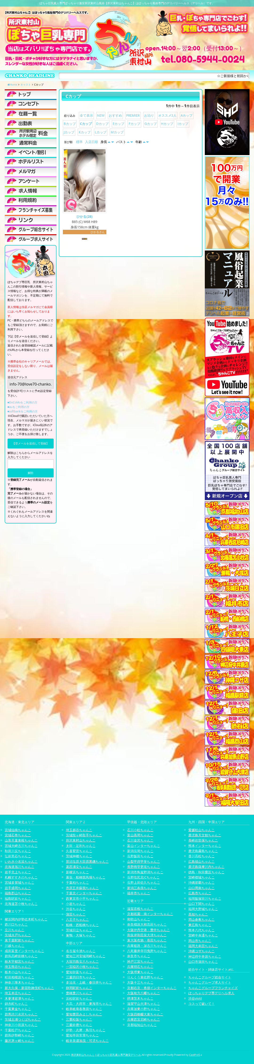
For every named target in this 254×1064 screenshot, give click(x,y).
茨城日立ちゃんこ (79, 930)
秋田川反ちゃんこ (18, 851)
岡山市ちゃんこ (199, 940)
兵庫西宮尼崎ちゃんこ (143, 1019)
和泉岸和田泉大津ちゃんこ (147, 935)
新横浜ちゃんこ (77, 872)
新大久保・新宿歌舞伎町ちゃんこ (29, 988)
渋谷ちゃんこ (76, 909)
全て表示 (86, 115)
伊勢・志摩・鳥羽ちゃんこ (85, 1030)
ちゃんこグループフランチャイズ (213, 988)
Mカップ (117, 132)
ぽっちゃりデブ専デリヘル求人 (211, 993)
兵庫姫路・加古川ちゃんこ (147, 945)
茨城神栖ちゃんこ (79, 856)
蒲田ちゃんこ (76, 914)
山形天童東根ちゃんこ (21, 840)
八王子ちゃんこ (77, 919)
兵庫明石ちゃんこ (140, 966)
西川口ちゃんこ (16, 924)
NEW (101, 115)
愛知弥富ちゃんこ (79, 972)
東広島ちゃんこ (199, 925)
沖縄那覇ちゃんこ (201, 882)
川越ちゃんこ (14, 945)
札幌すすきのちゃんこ (21, 877)
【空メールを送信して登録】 (30, 443)
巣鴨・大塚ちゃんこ (81, 935)
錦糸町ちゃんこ (16, 1003)
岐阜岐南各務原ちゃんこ (84, 1008)
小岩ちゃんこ (76, 903)
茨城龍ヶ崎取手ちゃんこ (84, 835)
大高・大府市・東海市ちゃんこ (89, 1003)
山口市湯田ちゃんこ (203, 961)
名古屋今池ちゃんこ (81, 951)
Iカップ (182, 123)
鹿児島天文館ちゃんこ (204, 835)
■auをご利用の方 (18, 407)
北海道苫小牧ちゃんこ (21, 903)
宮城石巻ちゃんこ (18, 835)
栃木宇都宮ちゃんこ (19, 961)
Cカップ (86, 123)
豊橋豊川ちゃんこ (79, 993)
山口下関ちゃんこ (201, 903)
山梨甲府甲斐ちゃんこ (143, 861)
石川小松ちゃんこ (140, 830)
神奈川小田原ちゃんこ (21, 1025)
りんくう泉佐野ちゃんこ (145, 977)
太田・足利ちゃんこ (81, 845)
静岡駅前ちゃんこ (79, 988)
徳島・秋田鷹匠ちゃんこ (206, 872)
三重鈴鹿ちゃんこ (79, 1025)
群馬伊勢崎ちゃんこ (19, 1035)
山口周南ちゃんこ (201, 888)
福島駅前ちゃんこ (18, 898)
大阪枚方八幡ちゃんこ (143, 993)
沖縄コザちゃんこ (201, 951)
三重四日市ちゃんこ (81, 977)
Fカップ (134, 123)
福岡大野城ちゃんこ (203, 909)
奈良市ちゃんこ (138, 956)
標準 (79, 142)
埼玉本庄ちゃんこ (18, 993)
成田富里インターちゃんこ (24, 951)
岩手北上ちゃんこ (18, 872)
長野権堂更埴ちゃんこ (143, 866)
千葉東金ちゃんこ (18, 1008)
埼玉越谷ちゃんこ (79, 830)
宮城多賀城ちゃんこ (19, 882)
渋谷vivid (195, 998)
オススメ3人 (167, 115)
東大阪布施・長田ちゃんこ (147, 940)
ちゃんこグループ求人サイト (209, 982)
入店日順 (91, 142)
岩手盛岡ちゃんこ (18, 888)
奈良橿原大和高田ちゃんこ (147, 924)
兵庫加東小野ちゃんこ (143, 1008)
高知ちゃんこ (198, 914)
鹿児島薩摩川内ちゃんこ (206, 866)
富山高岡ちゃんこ (140, 835)
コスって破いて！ (201, 1003)
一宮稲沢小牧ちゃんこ (82, 966)
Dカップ (102, 123)
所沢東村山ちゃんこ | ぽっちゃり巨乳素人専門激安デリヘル (106, 1054)
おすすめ (115, 115)
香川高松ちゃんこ (201, 856)
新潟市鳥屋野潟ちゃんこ (145, 872)
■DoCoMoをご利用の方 (23, 402)
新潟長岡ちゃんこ (140, 851)
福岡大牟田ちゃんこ (203, 946)
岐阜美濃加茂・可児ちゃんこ (87, 1040)
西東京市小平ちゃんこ (82, 898)
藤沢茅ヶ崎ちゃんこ (19, 1040)
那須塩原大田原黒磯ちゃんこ (87, 861)
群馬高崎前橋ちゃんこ (21, 956)
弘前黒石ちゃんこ (18, 856)
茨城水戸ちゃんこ (18, 935)
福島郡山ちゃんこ (18, 893)
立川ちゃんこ (14, 930)
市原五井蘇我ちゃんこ (82, 888)
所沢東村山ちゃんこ (81, 840)
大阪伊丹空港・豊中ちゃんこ (148, 930)
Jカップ (69, 132)
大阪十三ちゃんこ (140, 982)
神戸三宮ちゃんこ (140, 961)
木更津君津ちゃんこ (19, 998)
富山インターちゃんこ (143, 845)
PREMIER (133, 115)
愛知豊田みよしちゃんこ (84, 1014)
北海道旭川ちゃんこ (19, 866)
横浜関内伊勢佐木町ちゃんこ (26, 919)
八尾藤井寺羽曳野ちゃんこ (147, 951)
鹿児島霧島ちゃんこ (203, 851)
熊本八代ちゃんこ (201, 930)
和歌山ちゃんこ (138, 919)
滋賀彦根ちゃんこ (140, 908)
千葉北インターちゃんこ (84, 893)
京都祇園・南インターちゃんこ (150, 914)
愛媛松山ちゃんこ (201, 830)
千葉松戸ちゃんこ (18, 1030)
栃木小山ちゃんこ (18, 972)
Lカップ (100, 132)
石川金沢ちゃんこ (140, 840)
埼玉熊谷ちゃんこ (18, 966)
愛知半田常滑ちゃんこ (82, 1035)
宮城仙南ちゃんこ (18, 830)
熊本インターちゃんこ (204, 845)
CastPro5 (194, 1054)
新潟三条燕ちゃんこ (142, 888)
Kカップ (85, 132)
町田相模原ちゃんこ (19, 977)
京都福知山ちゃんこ (142, 1025)
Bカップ (70, 123)
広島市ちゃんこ (199, 893)
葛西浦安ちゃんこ (79, 866)
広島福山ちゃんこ (201, 861)
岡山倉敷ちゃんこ (201, 919)
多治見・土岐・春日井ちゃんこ (89, 982)
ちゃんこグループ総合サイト (209, 977)
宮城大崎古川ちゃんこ (21, 845)
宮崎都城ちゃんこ (201, 877)
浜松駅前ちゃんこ (79, 998)
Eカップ (119, 123)
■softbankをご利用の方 (23, 411)
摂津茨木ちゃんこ (140, 998)
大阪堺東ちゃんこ (140, 972)
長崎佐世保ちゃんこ (203, 840)
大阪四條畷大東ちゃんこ (145, 1014)
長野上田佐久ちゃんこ (143, 882)
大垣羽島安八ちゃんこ (82, 961)
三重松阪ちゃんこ (79, 1019)
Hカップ (167, 123)
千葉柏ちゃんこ (77, 882)
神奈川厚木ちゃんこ (19, 982)
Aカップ (187, 115)
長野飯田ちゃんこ (140, 856)
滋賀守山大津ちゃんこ (143, 1003)
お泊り (149, 115)
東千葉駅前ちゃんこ (19, 940)
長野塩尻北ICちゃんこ (143, 877)
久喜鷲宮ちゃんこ (79, 851)
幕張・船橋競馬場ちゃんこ (85, 877)
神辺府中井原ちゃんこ (204, 956)
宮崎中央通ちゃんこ (203, 935)
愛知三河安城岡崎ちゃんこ (85, 956)
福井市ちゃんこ (138, 893)
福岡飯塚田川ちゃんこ (204, 898)
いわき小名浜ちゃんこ (21, 861)
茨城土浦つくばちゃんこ (23, 1019)
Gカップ (151, 123)
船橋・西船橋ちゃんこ (82, 925)
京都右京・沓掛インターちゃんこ (152, 988)
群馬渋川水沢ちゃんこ (21, 1014)
